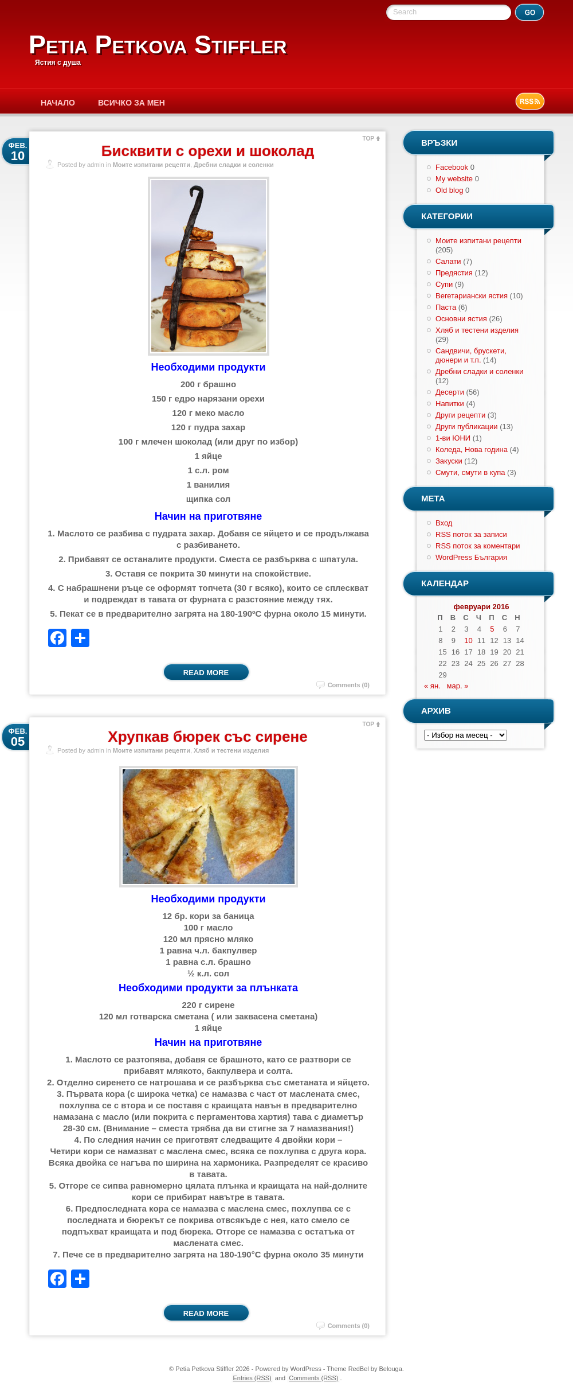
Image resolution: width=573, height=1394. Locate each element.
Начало (58, 102)
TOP (368, 138)
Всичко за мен (131, 102)
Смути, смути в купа (470, 472)
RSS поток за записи (471, 534)
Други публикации (466, 426)
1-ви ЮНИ (452, 438)
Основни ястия (461, 318)
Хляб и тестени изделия (231, 750)
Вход (443, 523)
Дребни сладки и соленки (234, 164)
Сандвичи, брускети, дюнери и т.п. (471, 355)
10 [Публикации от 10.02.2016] (468, 640)
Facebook (451, 167)
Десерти (449, 392)
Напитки (449, 403)
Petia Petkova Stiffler (157, 44)
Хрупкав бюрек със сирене (207, 736)
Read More (206, 672)
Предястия (454, 272)
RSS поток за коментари (477, 546)
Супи (444, 284)
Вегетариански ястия (471, 295)
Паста (445, 307)
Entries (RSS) (252, 1377)
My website (454, 178)
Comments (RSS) (313, 1377)
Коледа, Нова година (471, 449)
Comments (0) (349, 685)
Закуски (448, 461)
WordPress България (471, 557)
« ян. (432, 686)
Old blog (449, 190)
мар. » (458, 686)
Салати (448, 261)
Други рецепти (460, 415)
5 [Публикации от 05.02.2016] (492, 629)
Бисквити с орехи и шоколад (207, 150)
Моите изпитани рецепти (151, 164)
